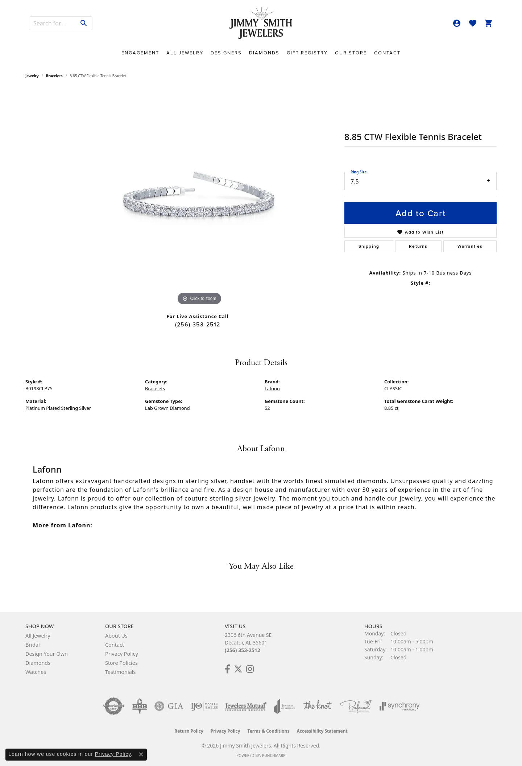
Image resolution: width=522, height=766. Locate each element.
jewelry (32, 75)
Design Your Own (46, 653)
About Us (116, 635)
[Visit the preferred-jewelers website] (356, 706)
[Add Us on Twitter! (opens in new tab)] (238, 669)
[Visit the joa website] (284, 706)
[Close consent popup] (141, 754)
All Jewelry (184, 52)
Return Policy (188, 731)
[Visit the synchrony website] (400, 706)
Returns (418, 246)
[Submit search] (84, 23)
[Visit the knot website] (317, 706)
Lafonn (272, 388)
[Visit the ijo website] (204, 706)
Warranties (470, 246)
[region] (199, 198)
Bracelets (54, 75)
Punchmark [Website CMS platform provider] (274, 755)
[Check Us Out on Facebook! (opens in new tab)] (227, 669)
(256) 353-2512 (197, 324)
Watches (35, 671)
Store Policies (121, 662)
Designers (226, 52)
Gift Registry (307, 52)
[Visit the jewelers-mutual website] (246, 706)
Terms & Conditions (269, 731)
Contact (387, 52)
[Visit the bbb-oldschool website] (139, 706)
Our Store (351, 52)
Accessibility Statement (322, 731)
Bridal (32, 644)
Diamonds (264, 52)
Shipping (369, 246)
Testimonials (120, 671)
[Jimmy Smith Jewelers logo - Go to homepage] (261, 23)
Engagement (140, 52)
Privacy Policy (121, 653)
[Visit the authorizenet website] (113, 706)
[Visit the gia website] (168, 706)
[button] (456, 23)
